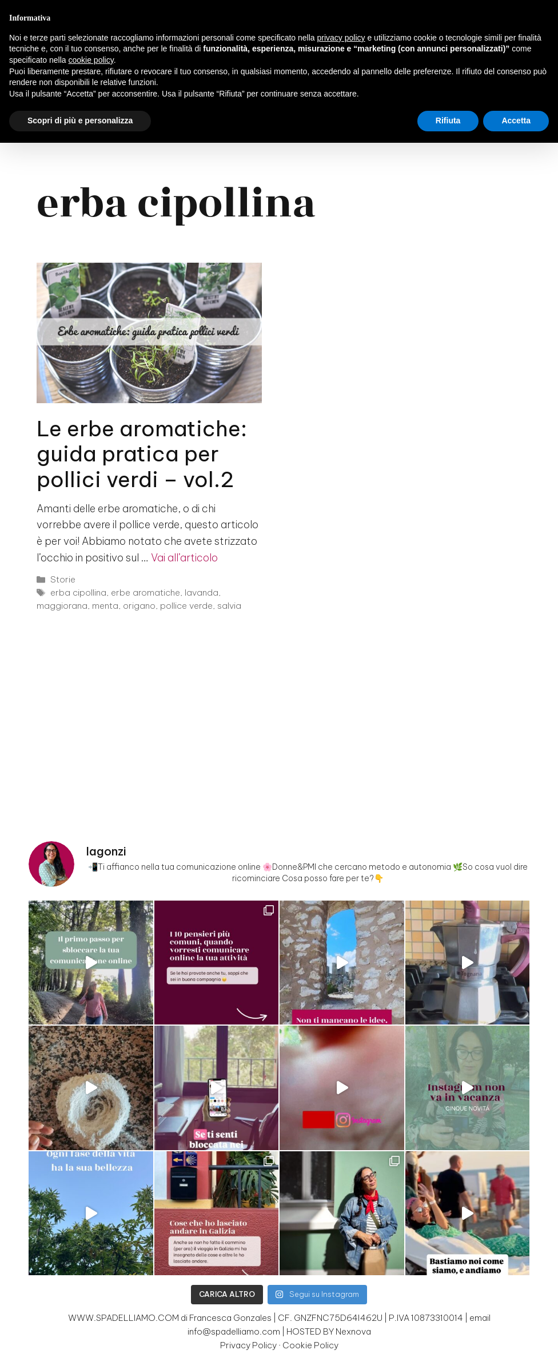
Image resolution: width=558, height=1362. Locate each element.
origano (139, 605)
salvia (229, 605)
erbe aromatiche (145, 592)
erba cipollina (78, 592)
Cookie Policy (310, 1345)
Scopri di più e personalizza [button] (80, 120)
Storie (62, 579)
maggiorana (62, 605)
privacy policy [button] (341, 37)
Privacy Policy (248, 1345)
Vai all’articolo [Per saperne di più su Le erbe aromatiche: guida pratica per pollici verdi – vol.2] (184, 557)
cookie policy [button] (91, 60)
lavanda (201, 592)
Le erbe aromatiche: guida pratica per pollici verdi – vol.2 (142, 454)
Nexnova (353, 1331)
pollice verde (186, 605)
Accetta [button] (516, 120)
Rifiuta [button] (448, 120)
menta (105, 605)
